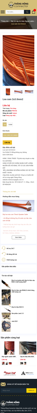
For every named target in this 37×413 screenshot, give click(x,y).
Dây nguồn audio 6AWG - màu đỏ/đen (14, 356)
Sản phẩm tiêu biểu (9, 266)
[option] (8, 91)
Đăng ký (31, 390)
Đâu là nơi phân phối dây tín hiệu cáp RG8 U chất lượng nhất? (23, 281)
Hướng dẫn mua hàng (11, 196)
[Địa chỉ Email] (18, 390)
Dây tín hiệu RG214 (17, 307)
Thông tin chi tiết (9, 192)
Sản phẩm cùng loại (10, 337)
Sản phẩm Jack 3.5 (18, 313)
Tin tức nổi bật (7, 276)
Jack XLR (14, 321)
